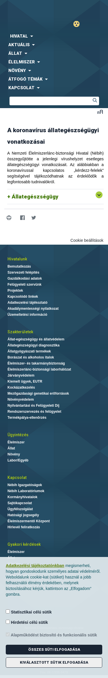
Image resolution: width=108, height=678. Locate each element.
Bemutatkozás (19, 266)
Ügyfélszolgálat (20, 509)
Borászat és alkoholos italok (30, 357)
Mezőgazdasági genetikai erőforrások (38, 393)
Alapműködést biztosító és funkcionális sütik (51, 634)
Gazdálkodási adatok (24, 278)
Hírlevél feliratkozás (23, 527)
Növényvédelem (20, 400)
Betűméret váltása (100, 111)
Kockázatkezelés (21, 387)
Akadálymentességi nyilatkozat (32, 309)
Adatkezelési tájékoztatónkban (35, 565)
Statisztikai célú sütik (29, 611)
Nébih (27, 9)
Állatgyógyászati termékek (29, 351)
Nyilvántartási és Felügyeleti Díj (33, 406)
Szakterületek (20, 332)
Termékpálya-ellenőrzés (26, 418)
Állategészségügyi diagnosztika (33, 345)
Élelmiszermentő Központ (28, 521)
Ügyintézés (18, 434)
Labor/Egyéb (18, 460)
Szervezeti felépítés (23, 272)
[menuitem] (54, 36)
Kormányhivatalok (22, 497)
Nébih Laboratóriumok (25, 491)
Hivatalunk (17, 259)
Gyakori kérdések (24, 544)
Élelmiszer (15, 442)
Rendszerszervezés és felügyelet (34, 412)
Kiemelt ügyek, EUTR (24, 381)
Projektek (15, 291)
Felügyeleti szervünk (24, 284)
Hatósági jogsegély (23, 515)
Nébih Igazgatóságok (24, 485)
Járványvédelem (20, 375)
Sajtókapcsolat (19, 503)
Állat (11, 448)
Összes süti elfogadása (54, 649)
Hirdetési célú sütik (27, 622)
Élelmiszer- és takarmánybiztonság (36, 363)
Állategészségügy (35, 196)
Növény (13, 454)
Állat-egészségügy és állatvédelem (35, 339)
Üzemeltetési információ (27, 315)
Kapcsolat (16, 477)
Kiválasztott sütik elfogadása (54, 662)
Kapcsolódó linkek (22, 297)
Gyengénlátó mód (78, 24)
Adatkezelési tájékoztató (27, 303)
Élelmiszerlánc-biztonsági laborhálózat (39, 369)
